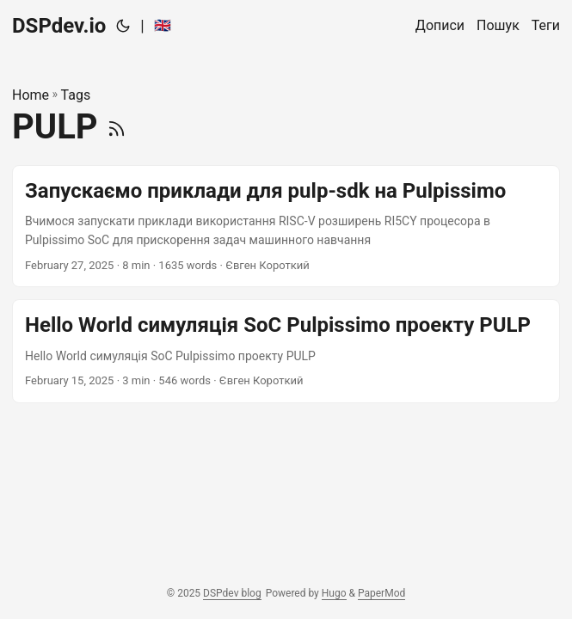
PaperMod (381, 593)
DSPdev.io (59, 26)
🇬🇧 (162, 25)
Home (30, 95)
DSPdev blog (232, 593)
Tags (76, 95)
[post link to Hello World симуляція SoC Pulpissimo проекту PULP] (286, 350)
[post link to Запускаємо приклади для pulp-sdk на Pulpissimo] (286, 226)
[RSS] (116, 127)
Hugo (334, 593)
